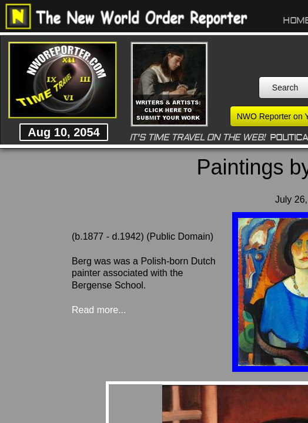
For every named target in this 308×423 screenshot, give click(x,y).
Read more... (99, 310)
